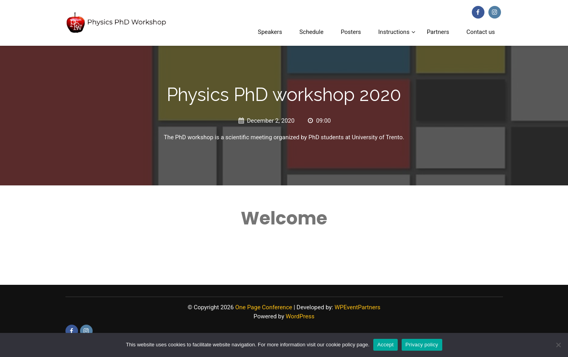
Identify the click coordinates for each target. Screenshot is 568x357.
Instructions (394, 32)
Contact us (480, 32)
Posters (351, 32)
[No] (558, 345)
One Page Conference (263, 307)
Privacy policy (422, 345)
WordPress (300, 316)
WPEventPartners (357, 307)
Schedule (311, 32)
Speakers (270, 32)
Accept (385, 345)
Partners (438, 32)
